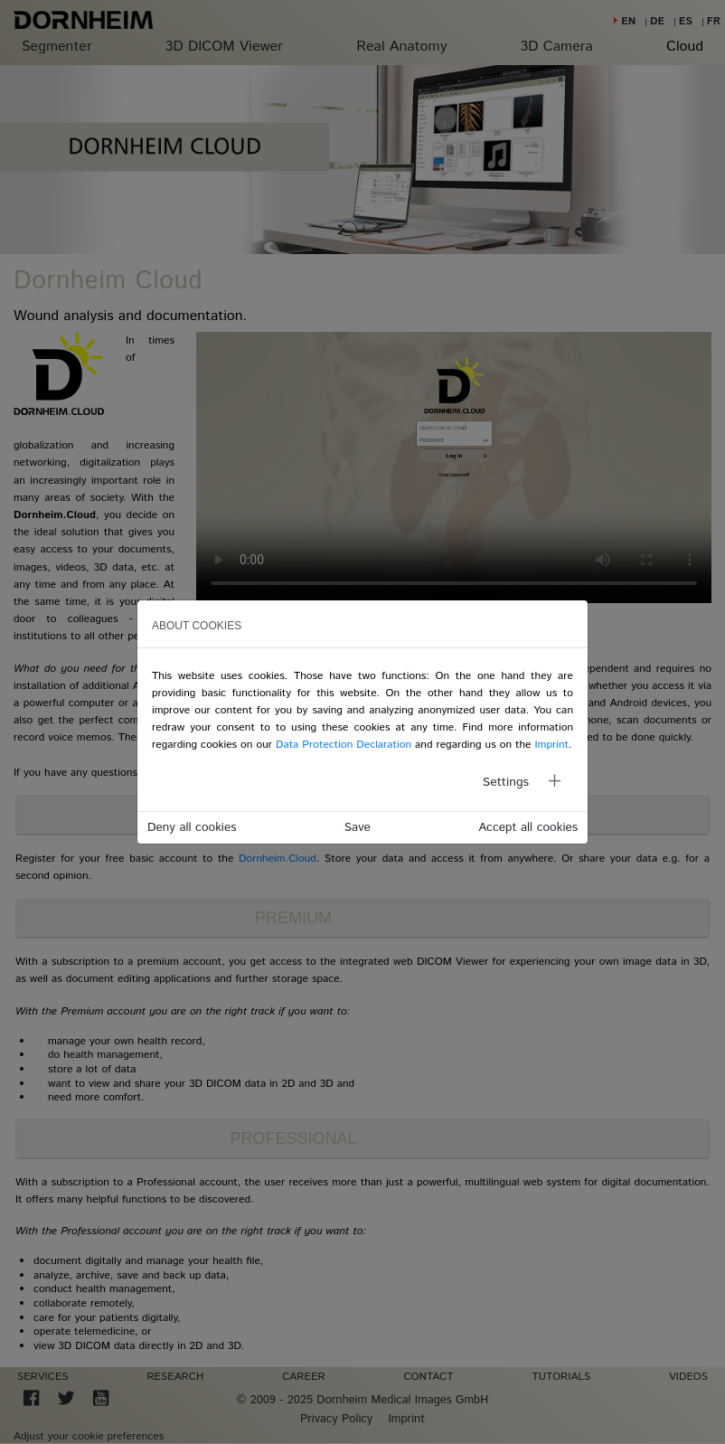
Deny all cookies (191, 827)
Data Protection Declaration (343, 744)
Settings (506, 782)
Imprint (551, 744)
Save (357, 827)
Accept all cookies (528, 827)
